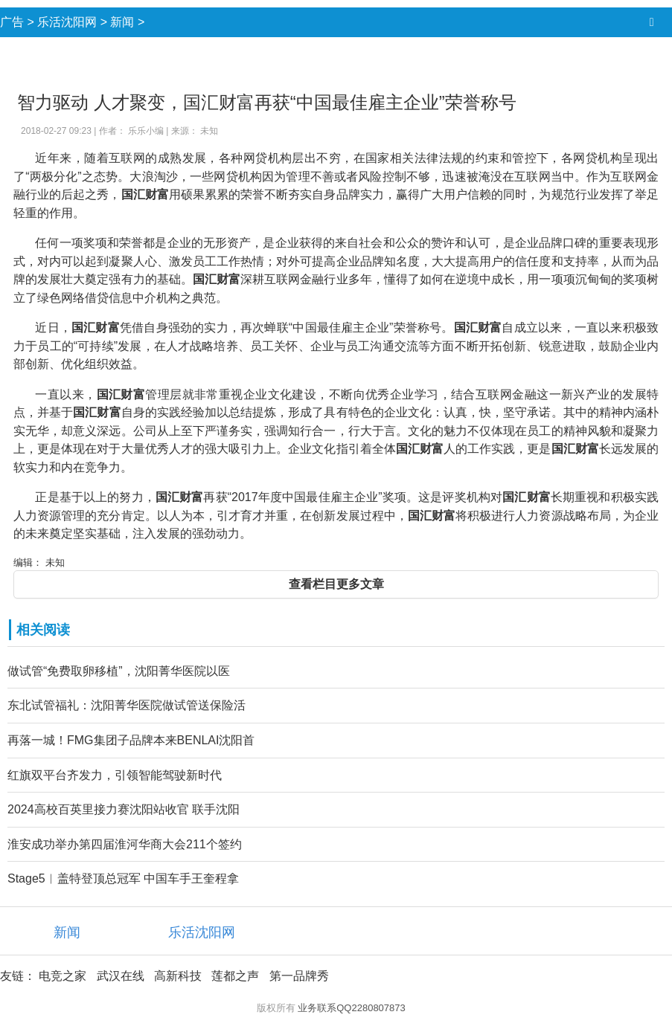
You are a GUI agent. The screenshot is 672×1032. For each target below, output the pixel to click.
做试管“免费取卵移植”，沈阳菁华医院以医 (118, 671)
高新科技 (178, 976)
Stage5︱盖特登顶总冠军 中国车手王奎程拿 (123, 878)
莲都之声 (235, 976)
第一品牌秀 (299, 976)
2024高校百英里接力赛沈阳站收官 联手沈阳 (123, 809)
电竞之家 (62, 976)
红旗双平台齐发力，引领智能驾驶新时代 (114, 775)
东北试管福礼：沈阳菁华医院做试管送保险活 (126, 705)
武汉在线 (120, 976)
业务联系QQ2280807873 (352, 1007)
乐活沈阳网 (67, 22)
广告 (12, 22)
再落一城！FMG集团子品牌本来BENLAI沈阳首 (131, 740)
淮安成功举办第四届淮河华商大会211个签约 (124, 844)
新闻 (122, 22)
